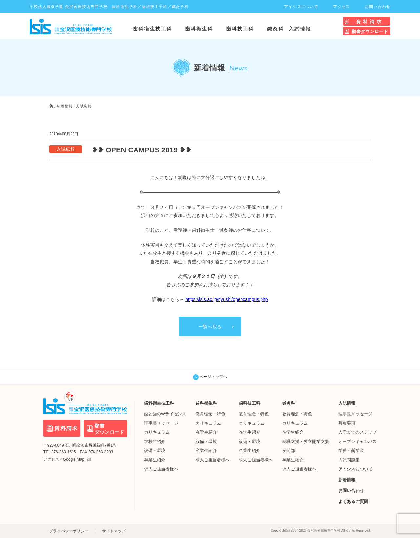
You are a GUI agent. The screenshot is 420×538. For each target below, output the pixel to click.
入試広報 (84, 106)
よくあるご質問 (353, 501)
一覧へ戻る (210, 326)
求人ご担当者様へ (161, 469)
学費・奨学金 (351, 450)
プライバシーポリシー (69, 531)
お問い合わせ (377, 6)
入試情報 (300, 28)
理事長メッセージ (161, 423)
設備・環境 (154, 450)
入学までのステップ (357, 432)
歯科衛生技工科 (152, 28)
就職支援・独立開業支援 (305, 441)
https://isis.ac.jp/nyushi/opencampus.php (226, 299)
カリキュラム (157, 432)
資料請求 (370, 21)
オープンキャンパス (357, 441)
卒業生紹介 (154, 459)
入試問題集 (349, 459)
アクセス (341, 6)
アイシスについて (301, 6)
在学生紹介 (206, 432)
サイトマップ (114, 531)
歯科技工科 (240, 28)
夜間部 (288, 450)
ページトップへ (210, 377)
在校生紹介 (154, 441)
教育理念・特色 (210, 413)
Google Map (77, 459)
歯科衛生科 (199, 28)
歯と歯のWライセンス (165, 413)
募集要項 (346, 423)
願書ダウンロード (369, 31)
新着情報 (65, 106)
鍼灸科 (275, 28)
